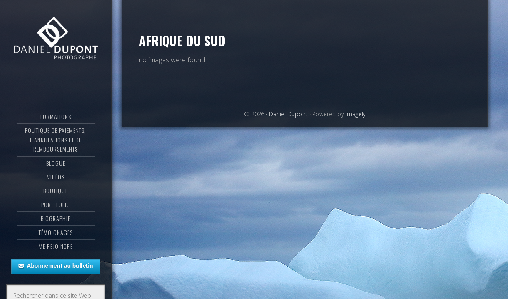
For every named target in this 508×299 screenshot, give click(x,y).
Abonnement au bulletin (55, 266)
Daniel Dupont (55, 39)
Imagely (355, 114)
